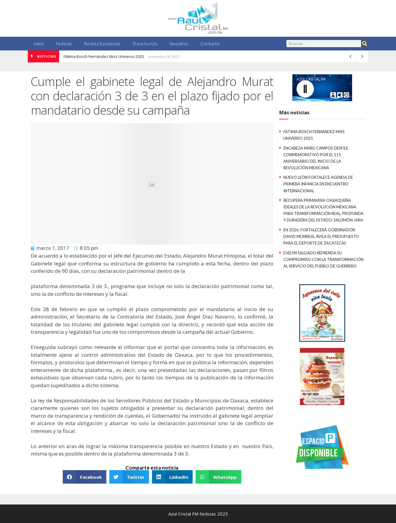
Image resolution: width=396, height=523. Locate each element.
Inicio (39, 43)
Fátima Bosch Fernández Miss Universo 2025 (104, 56)
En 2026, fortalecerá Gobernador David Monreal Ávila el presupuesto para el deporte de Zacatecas (321, 236)
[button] (85, 477)
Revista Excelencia (102, 43)
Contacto (210, 43)
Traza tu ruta (145, 43)
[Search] (364, 43)
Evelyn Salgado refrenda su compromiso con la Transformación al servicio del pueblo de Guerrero (323, 259)
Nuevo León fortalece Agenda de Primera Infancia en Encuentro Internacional (318, 184)
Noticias (64, 43)
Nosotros (179, 43)
